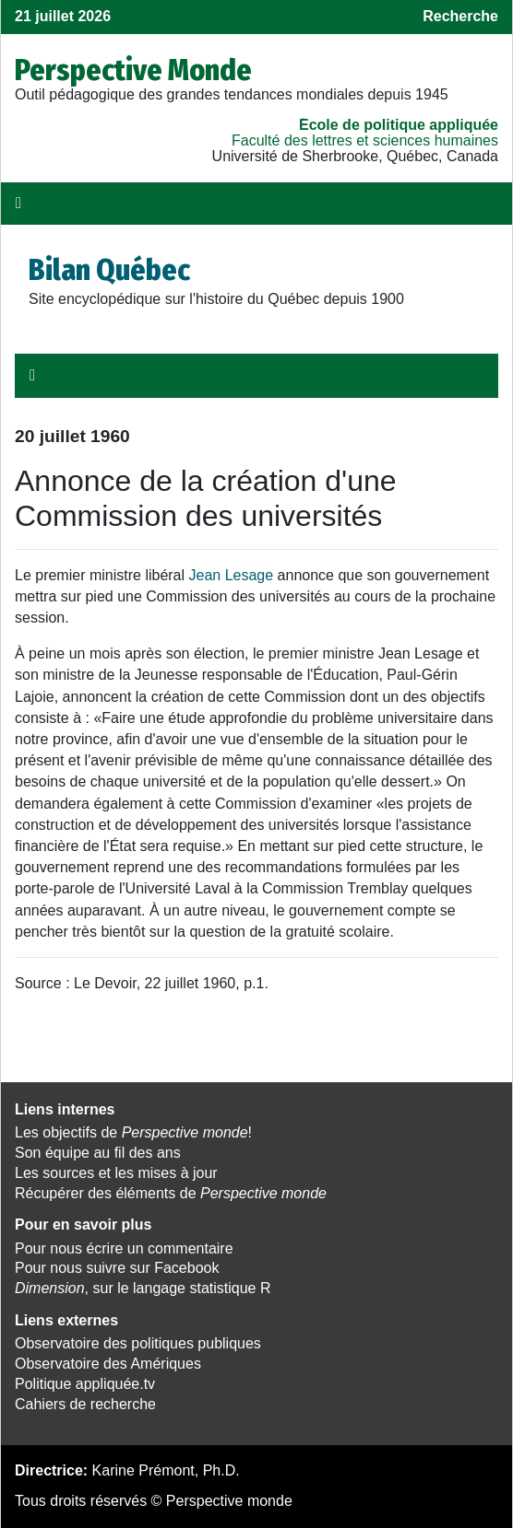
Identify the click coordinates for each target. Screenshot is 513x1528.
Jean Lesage (231, 575)
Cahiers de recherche (85, 1404)
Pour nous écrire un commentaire (124, 1248)
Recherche (460, 16)
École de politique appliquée (398, 125)
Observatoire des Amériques (108, 1363)
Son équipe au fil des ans (98, 1153)
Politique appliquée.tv (85, 1384)
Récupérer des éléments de (171, 1193)
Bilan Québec (109, 269)
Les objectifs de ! (133, 1132)
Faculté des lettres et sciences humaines (365, 140)
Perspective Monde (133, 69)
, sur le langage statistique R (142, 1288)
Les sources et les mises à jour (116, 1173)
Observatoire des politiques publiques (138, 1343)
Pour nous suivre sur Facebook (117, 1268)
